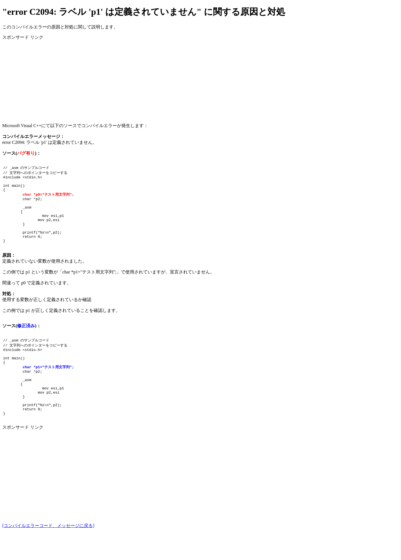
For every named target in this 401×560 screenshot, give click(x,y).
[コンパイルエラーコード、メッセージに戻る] (48, 552)
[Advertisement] (169, 79)
